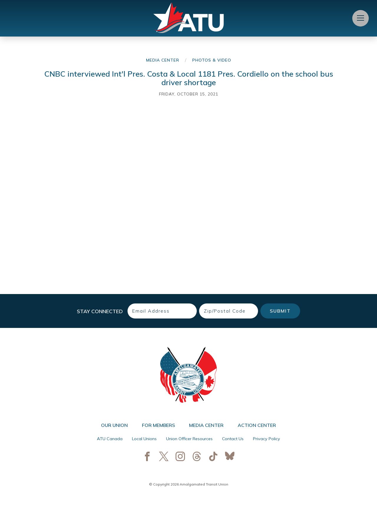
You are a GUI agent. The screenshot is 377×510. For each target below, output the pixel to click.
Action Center (257, 425)
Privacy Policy (266, 438)
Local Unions (144, 438)
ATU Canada (110, 438)
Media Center (162, 59)
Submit (280, 311)
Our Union (114, 425)
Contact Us (233, 438)
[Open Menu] (360, 18)
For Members (158, 425)
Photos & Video (211, 59)
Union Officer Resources (189, 438)
